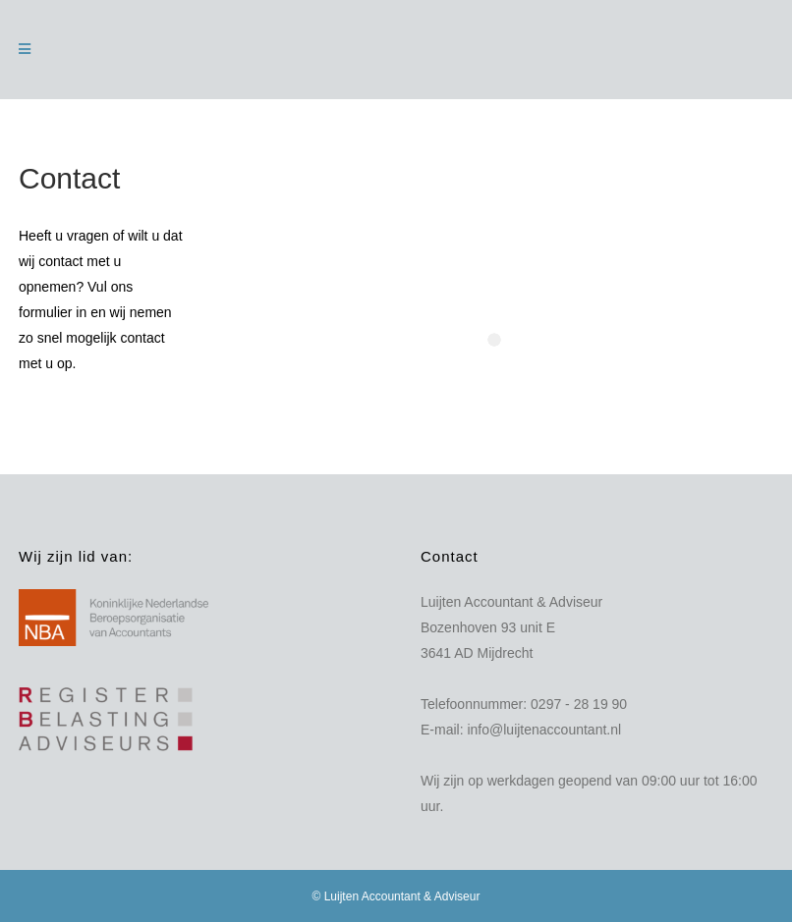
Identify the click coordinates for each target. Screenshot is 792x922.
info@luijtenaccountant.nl (544, 729)
